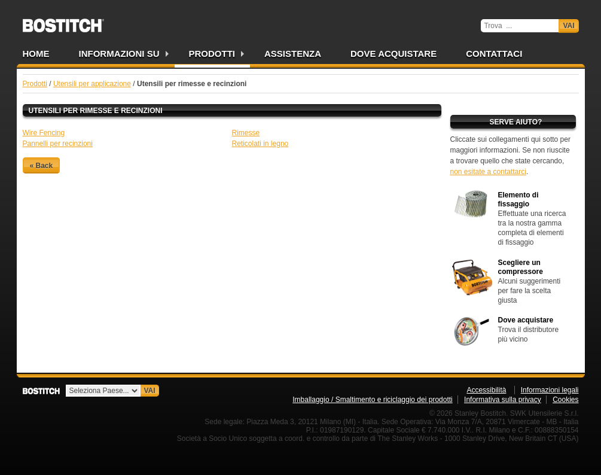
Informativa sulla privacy (502, 399)
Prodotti (212, 53)
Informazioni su (119, 53)
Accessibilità (486, 390)
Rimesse (246, 133)
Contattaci (494, 53)
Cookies (565, 399)
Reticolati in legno (260, 143)
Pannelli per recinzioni (58, 143)
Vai (568, 26)
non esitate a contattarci (488, 172)
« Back (41, 165)
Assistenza (292, 53)
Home (36, 53)
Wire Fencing (44, 133)
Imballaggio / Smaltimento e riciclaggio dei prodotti (372, 399)
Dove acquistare (393, 53)
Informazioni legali (550, 390)
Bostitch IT (63, 21)
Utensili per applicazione (92, 84)
